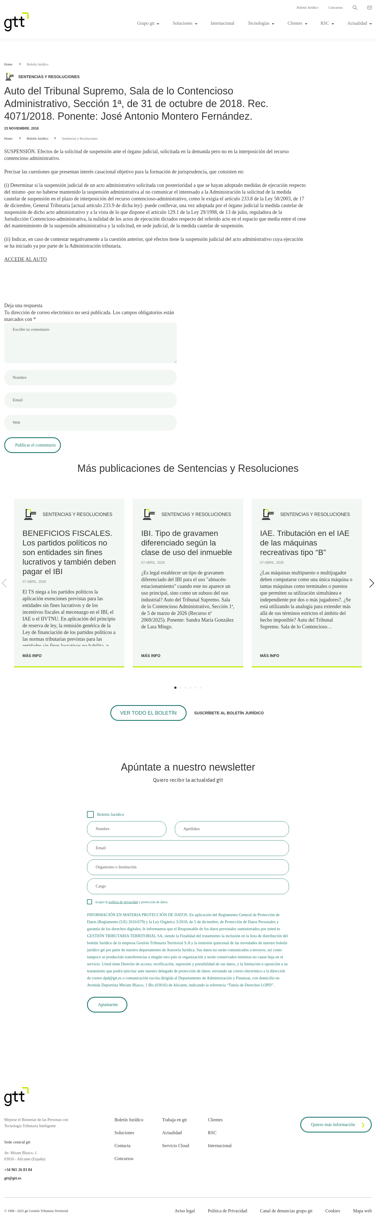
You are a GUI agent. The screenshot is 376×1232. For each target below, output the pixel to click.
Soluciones (182, 23)
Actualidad (357, 23)
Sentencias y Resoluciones (79, 139)
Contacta (122, 1145)
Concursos (335, 8)
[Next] (370, 583)
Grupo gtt (146, 23)
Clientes (295, 23)
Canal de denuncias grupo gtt (286, 1210)
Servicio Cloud (175, 1145)
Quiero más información (339, 1125)
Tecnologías (258, 23)
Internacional (222, 23)
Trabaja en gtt (174, 1119)
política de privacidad (123, 902)
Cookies (332, 1210)
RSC (325, 23)
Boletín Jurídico (307, 8)
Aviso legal (185, 1210)
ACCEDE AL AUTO (25, 259)
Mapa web (362, 1210)
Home (8, 64)
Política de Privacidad (227, 1210)
